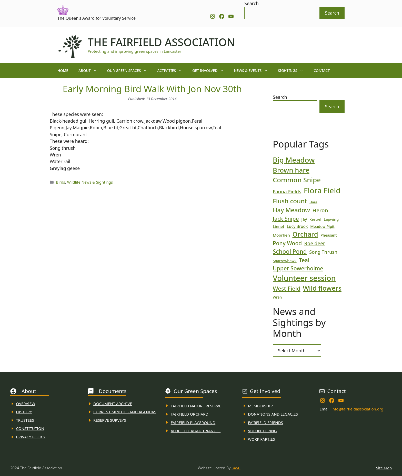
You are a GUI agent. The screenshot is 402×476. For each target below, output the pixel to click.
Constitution (30, 428)
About (90, 70)
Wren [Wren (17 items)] (277, 297)
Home (62, 70)
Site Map (384, 467)
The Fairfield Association (161, 42)
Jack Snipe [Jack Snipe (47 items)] (286, 218)
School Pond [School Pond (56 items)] (290, 252)
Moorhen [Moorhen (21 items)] (281, 235)
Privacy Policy (31, 436)
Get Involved (210, 70)
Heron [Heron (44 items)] (320, 210)
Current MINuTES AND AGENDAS (124, 411)
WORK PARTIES (261, 439)
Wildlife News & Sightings (90, 182)
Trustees (25, 420)
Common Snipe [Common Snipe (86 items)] (297, 179)
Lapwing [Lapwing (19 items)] (331, 219)
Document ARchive (112, 403)
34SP (236, 467)
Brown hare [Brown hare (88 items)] (291, 170)
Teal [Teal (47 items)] (304, 260)
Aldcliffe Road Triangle (196, 430)
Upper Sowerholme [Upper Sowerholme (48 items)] (298, 268)
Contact (322, 70)
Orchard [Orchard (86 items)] (305, 234)
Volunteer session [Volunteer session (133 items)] (304, 278)
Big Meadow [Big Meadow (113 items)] (294, 160)
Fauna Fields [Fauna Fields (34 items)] (287, 191)
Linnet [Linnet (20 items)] (278, 226)
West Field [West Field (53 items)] (286, 288)
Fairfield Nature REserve (196, 405)
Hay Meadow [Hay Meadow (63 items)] (291, 210)
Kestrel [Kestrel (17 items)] (315, 219)
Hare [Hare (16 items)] (313, 202)
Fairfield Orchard (189, 414)
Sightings (293, 70)
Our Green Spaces (129, 70)
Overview (25, 403)
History (24, 411)
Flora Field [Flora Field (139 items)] (322, 190)
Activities (172, 70)
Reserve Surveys (109, 420)
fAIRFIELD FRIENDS (265, 422)
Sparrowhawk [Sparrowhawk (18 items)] (285, 260)
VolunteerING (262, 430)
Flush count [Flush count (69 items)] (290, 201)
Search (251, 3)
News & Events (253, 70)
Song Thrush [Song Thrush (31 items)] (323, 252)
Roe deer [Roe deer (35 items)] (314, 243)
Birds (60, 182)
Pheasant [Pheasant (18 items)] (328, 235)
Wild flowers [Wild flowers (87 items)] (322, 288)
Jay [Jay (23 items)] (304, 219)
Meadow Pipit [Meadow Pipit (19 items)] (322, 226)
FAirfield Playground (193, 422)
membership (260, 405)
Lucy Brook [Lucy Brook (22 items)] (297, 226)
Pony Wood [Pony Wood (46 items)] (287, 243)
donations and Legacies (273, 414)
